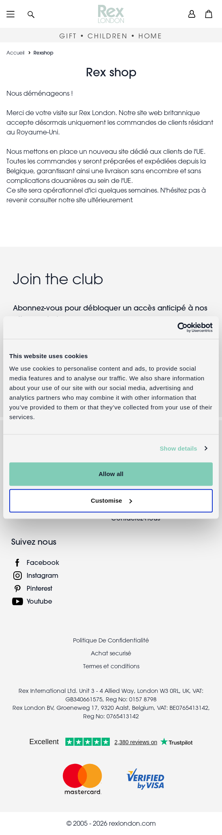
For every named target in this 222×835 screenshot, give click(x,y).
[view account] (192, 14)
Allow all (111, 473)
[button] (31, 13)
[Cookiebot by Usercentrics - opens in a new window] (177, 327)
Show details (178, 448)
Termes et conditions (111, 666)
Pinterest (39, 588)
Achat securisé (111, 653)
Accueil (15, 52)
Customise (111, 500)
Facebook (43, 562)
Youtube (39, 601)
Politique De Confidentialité (111, 640)
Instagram (43, 575)
